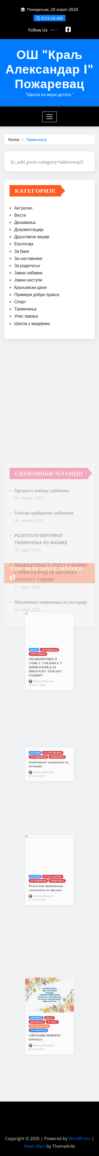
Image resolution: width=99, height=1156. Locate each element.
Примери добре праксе (36, 295)
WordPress (80, 1138)
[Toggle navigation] (49, 117)
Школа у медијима (32, 324)
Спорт (20, 302)
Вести (20, 216)
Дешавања (25, 223)
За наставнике (28, 259)
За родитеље (27, 266)
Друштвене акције (31, 237)
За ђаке (21, 252)
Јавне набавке (28, 273)
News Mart (34, 1146)
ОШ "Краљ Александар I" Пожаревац (49, 69)
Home (14, 139)
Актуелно (23, 208)
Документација (28, 230)
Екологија (23, 245)
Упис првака (26, 317)
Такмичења (36, 139)
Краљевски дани (30, 288)
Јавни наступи (28, 281)
